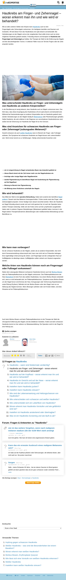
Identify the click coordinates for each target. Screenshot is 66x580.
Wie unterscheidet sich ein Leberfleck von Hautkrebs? (33, 403)
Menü (33, 5)
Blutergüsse (38, 117)
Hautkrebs (32, 8)
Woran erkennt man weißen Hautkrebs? (22, 551)
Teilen (40, 355)
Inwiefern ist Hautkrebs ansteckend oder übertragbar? (33, 412)
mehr (10, 472)
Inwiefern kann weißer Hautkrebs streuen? (23, 565)
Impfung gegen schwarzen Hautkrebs (21, 542)
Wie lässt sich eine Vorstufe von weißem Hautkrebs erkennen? (31, 558)
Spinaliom (9, 277)
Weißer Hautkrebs (13, 562)
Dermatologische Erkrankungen (20, 8)
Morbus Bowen (57, 272)
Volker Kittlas (32, 339)
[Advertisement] (30, 54)
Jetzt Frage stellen (33, 482)
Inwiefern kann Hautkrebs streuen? (25, 390)
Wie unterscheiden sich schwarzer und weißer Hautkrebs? (34, 399)
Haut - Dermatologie (7, 8)
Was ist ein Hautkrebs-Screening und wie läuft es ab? (32, 416)
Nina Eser (12, 339)
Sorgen (11, 462)
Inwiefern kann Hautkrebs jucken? (24, 386)
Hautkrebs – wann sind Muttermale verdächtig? (30, 365)
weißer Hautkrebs (26, 133)
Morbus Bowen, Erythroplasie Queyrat (21, 555)
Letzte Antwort (19, 433)
